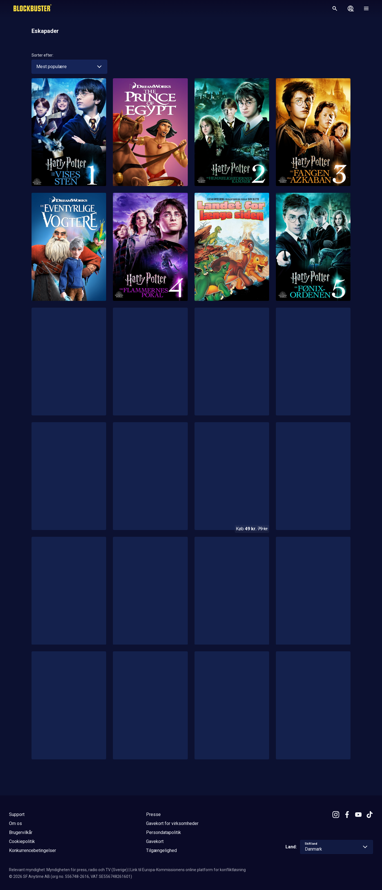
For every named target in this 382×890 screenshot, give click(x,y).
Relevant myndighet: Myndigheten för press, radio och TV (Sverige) (68, 869)
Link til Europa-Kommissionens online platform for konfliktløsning (188, 869)
